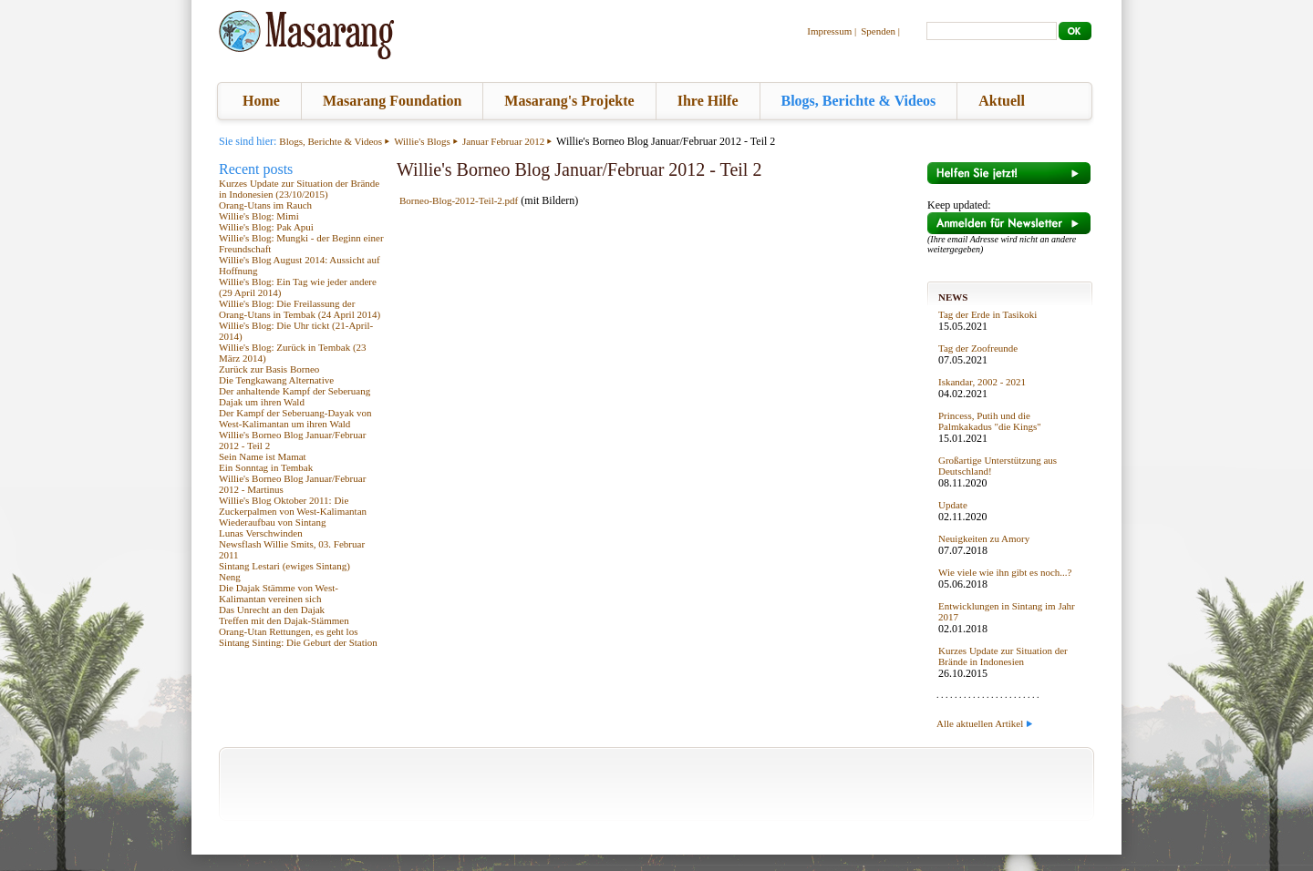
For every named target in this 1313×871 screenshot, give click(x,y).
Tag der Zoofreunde (978, 348)
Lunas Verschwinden (261, 533)
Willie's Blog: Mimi (259, 215)
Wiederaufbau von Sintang (272, 522)
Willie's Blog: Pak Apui (266, 226)
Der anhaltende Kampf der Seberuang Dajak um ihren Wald (294, 396)
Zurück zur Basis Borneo (269, 369)
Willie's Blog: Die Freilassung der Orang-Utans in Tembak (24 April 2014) (299, 309)
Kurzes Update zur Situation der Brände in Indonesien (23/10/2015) (299, 189)
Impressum (829, 31)
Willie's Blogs (422, 141)
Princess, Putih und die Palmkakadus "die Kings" (989, 421)
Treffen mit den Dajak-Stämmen (284, 620)
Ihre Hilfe (708, 100)
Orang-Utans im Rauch (265, 205)
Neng (230, 576)
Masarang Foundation (392, 100)
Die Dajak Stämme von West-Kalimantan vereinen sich (278, 593)
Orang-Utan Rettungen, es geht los (288, 631)
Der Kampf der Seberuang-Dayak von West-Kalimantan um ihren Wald (295, 418)
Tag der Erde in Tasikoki (987, 314)
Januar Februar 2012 (503, 141)
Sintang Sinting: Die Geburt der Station (298, 642)
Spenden (878, 31)
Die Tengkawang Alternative (276, 379)
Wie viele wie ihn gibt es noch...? (1005, 572)
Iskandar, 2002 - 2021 (982, 381)
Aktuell (1001, 100)
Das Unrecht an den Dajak (272, 609)
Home (261, 100)
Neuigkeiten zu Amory (983, 538)
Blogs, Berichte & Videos (858, 100)
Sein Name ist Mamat (262, 456)
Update (952, 504)
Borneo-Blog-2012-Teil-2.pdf (458, 200)
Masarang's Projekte (569, 100)
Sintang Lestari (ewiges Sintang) (284, 565)
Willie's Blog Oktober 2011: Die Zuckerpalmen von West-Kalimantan (293, 506)
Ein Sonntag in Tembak (266, 467)
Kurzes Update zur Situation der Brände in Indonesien (1003, 656)
